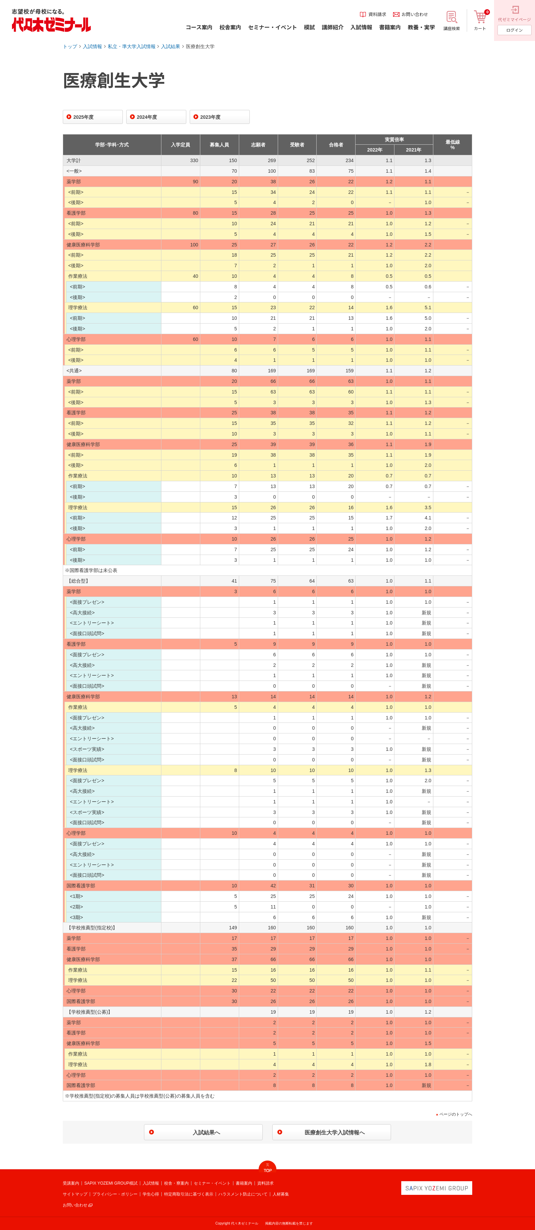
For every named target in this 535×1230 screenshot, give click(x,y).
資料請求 (265, 1183)
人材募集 (281, 1194)
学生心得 (151, 1194)
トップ (70, 46)
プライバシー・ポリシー (115, 1194)
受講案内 (71, 1183)
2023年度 (210, 117)
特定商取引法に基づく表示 (188, 1194)
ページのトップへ (455, 1114)
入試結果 (170, 46)
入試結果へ (206, 1132)
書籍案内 (244, 1183)
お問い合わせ (75, 1205)
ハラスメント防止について (243, 1194)
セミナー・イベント (212, 1183)
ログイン (514, 30)
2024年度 (147, 117)
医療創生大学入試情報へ (335, 1132)
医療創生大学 (200, 46)
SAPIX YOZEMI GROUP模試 (111, 1183)
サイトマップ (75, 1194)
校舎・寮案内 (176, 1183)
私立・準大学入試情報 (132, 46)
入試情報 (92, 46)
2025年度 (83, 117)
